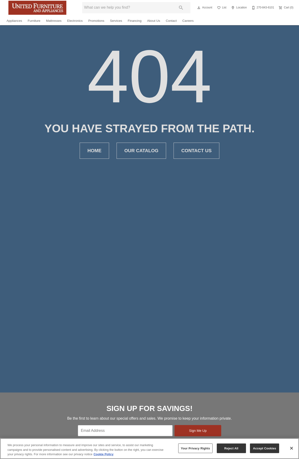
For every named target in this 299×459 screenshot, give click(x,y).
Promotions (96, 20)
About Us (153, 20)
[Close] (291, 448)
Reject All (231, 448)
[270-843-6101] (262, 8)
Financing (135, 20)
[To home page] (37, 8)
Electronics (74, 20)
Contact (171, 20)
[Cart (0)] (285, 8)
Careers (188, 20)
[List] (221, 8)
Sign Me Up (197, 431)
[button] (199, 8)
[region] (149, 448)
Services (116, 20)
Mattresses (53, 20)
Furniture (34, 20)
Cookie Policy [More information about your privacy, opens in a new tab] (103, 454)
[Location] (238, 8)
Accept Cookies (264, 448)
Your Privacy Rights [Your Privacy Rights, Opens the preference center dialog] (195, 448)
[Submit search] (181, 8)
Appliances (14, 20)
